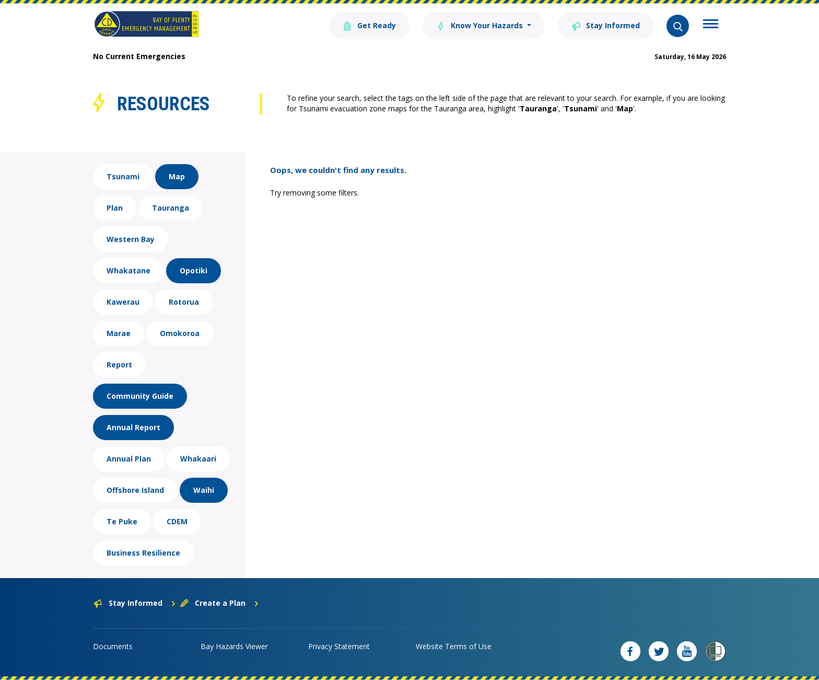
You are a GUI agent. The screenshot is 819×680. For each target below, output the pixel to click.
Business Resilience (143, 553)
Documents (113, 646)
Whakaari (198, 459)
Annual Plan (129, 459)
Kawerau (123, 302)
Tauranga (170, 208)
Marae (119, 333)
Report (119, 365)
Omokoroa (180, 333)
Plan (115, 208)
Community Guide (140, 396)
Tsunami (123, 176)
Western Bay (131, 239)
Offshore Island (135, 490)
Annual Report (133, 427)
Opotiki (193, 270)
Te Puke (122, 521)
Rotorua (184, 302)
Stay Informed (605, 24)
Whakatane (128, 270)
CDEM (177, 521)
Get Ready (369, 24)
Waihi (203, 490)
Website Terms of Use (454, 646)
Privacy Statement (339, 646)
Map (177, 176)
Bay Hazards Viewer (234, 646)
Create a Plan (219, 603)
